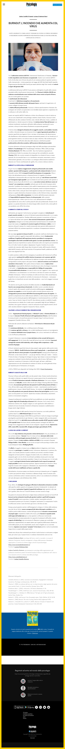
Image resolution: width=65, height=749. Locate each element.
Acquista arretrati (57, 4)
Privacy (24, 718)
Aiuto (24, 716)
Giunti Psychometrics (46, 369)
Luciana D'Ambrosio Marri (21, 547)
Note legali (32, 737)
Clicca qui (35, 633)
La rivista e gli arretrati (28, 715)
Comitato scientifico (27, 714)
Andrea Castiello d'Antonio (21, 559)
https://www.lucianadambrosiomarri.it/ (19, 544)
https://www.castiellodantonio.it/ (17, 557)
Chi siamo (25, 712)
